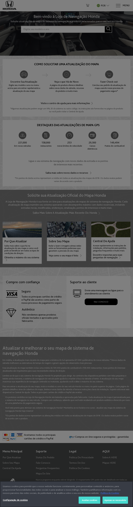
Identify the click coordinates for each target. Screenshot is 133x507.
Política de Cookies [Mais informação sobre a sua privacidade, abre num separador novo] (110, 499)
